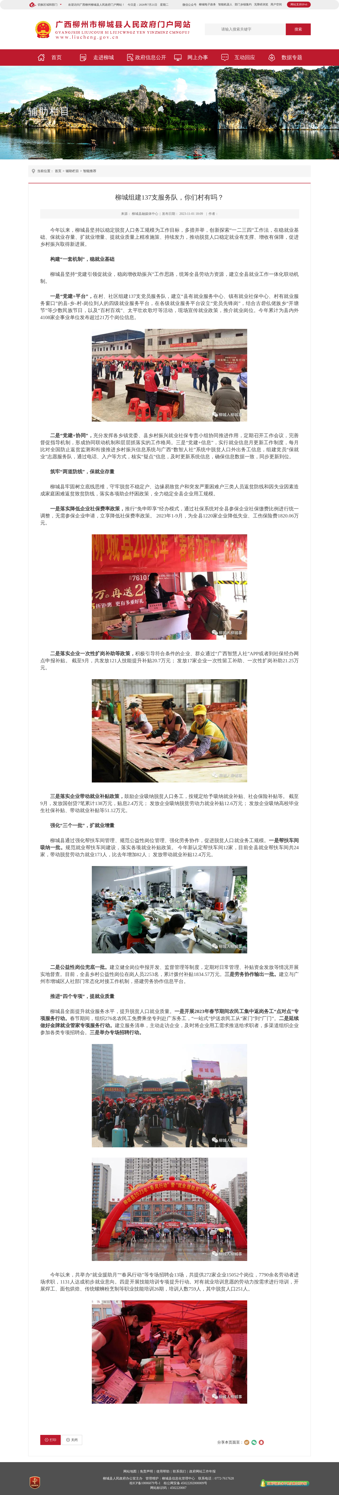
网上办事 (197, 57)
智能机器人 (225, 4)
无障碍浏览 (261, 4)
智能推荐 (89, 171)
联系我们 (179, 1471)
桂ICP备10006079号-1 (144, 1483)
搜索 (298, 29)
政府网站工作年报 (202, 1471)
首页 (56, 57)
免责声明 (146, 1471)
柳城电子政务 (207, 4)
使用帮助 (163, 1471)
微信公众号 (189, 4)
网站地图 (130, 1471)
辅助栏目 (49, 111)
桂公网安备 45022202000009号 (185, 1483)
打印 (50, 1440)
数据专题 (292, 57)
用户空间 (276, 4)
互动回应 (244, 57)
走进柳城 (103, 57)
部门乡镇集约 (243, 4)
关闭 (72, 1440)
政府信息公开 (150, 57)
